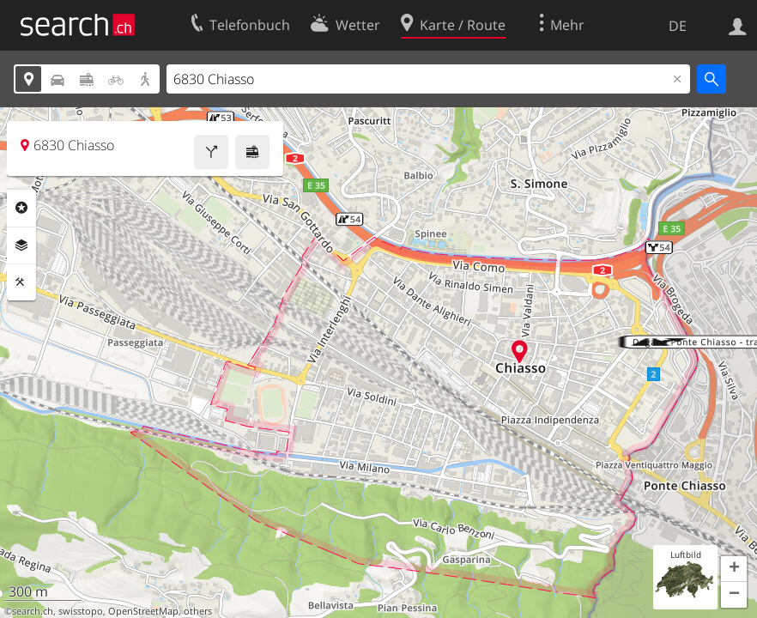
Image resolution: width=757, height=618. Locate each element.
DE (678, 25)
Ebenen (21, 245)
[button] (734, 569)
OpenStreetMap (143, 611)
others (198, 611)
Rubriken (21, 208)
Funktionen (21, 282)
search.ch (32, 611)
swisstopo (80, 611)
